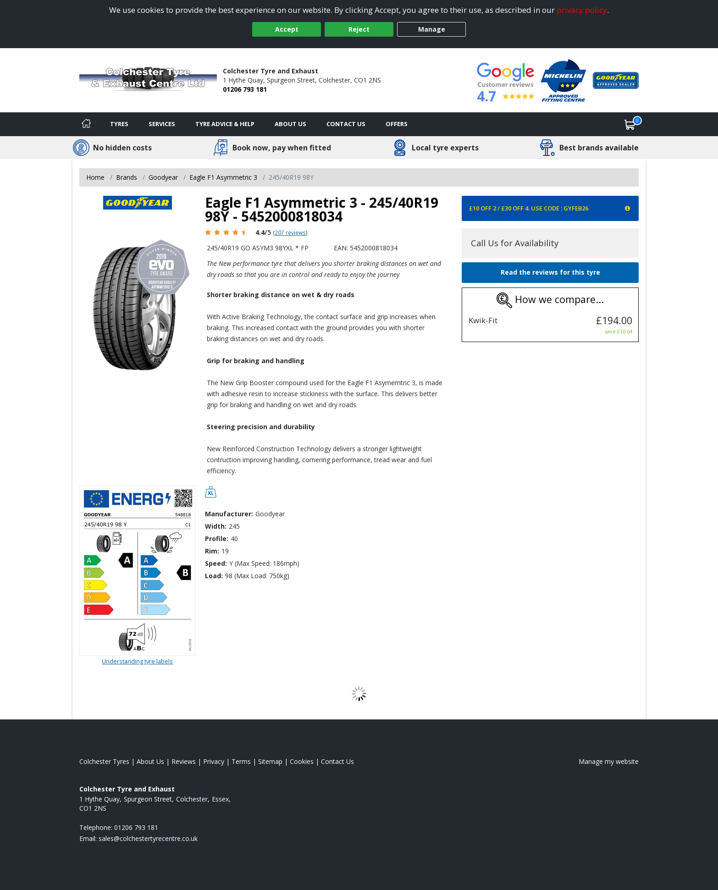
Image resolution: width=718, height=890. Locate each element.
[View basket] (630, 124)
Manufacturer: (229, 513)
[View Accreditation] (563, 79)
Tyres (119, 124)
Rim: (212, 551)
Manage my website (609, 761)
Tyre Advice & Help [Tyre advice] (224, 124)
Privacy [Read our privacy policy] (213, 761)
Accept (286, 29)
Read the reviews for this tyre (550, 272)
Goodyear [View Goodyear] (163, 177)
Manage (431, 29)
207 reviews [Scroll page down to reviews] (290, 232)
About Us (290, 124)
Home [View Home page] (95, 177)
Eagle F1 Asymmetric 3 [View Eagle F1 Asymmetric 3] (223, 177)
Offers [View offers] (397, 124)
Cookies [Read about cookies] (302, 761)
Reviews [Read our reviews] (183, 761)
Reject (359, 29)
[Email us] (148, 838)
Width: (215, 526)
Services (162, 124)
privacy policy (582, 10)
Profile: (216, 538)
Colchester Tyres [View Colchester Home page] (104, 761)
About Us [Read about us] (150, 761)
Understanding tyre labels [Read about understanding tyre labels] (137, 661)
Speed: (216, 563)
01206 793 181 (245, 89)
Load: (214, 575)
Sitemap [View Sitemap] (270, 761)
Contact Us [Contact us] (345, 124)
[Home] (86, 124)
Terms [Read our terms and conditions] (241, 761)
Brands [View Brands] (126, 177)
